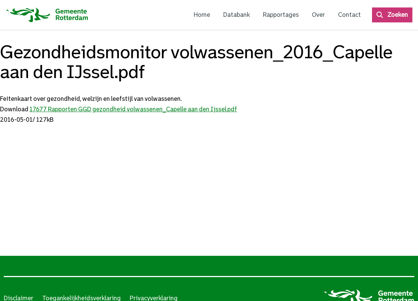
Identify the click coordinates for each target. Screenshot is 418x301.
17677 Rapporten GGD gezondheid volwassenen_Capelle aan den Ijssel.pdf (133, 109)
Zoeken (397, 15)
